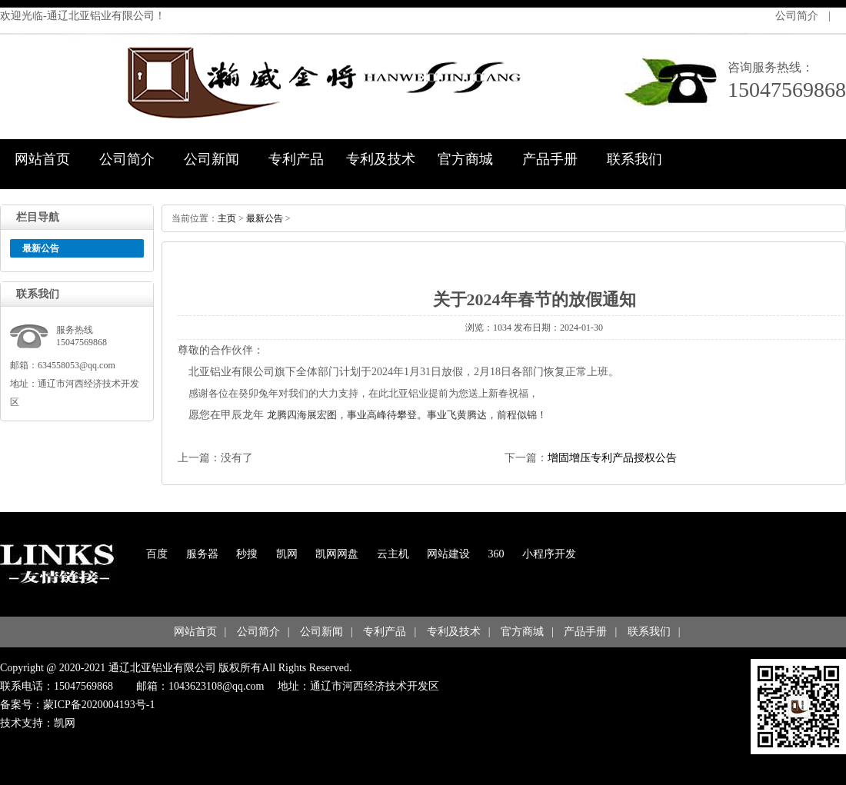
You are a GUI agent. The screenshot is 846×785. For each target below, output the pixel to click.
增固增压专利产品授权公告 (612, 458)
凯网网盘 (336, 554)
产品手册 (550, 159)
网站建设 (448, 554)
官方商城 (465, 159)
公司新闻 (211, 159)
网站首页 (42, 159)
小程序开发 (549, 554)
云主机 (393, 554)
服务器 (202, 554)
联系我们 (634, 159)
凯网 (287, 554)
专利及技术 (380, 159)
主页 (227, 218)
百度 (157, 554)
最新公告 (264, 218)
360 (496, 554)
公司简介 (796, 16)
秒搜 (247, 554)
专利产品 (296, 159)
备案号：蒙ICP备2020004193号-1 (77, 704)
